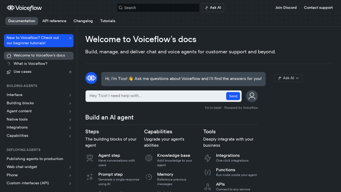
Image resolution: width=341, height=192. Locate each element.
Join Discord (286, 8)
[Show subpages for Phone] (70, 175)
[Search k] (158, 8)
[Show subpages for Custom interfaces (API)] (70, 183)
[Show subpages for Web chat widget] (70, 167)
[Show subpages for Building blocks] (70, 103)
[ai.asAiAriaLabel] (213, 8)
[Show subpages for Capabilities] (70, 136)
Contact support (318, 8)
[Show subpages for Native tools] (70, 120)
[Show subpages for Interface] (70, 95)
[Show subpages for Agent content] (70, 111)
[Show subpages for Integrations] (70, 128)
